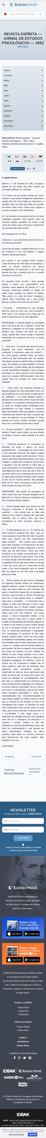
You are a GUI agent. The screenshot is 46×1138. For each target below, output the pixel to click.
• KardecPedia (23, 1007)
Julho (6, 101)
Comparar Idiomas (17, 168)
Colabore (23, 1037)
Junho (6, 95)
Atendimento (23, 1041)
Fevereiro (8, 75)
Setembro (8, 111)
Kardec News (23, 1045)
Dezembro (8, 126)
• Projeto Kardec (23, 1027)
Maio (6, 90)
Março (6, 80)
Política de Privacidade (16, 1134)
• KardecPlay (23, 1011)
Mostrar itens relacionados (35, 772)
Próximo (36, 756)
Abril (6, 85)
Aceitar (32, 1134)
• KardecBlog (23, 1014)
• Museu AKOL (23, 1030)
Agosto (7, 106)
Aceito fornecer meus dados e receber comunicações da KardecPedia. (23, 849)
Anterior (9, 756)
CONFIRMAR (23, 838)
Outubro (7, 116)
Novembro (8, 121)
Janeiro (7, 70)
